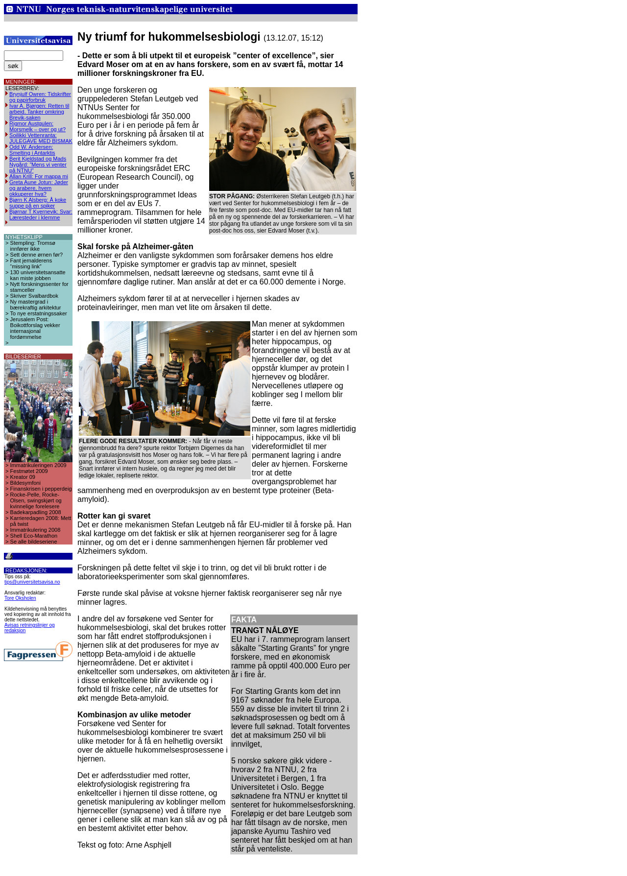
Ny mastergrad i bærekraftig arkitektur (35, 304)
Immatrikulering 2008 (35, 530)
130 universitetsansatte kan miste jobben (38, 275)
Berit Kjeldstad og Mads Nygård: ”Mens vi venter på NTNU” (38, 164)
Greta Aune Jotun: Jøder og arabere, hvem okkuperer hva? (38, 188)
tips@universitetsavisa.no (32, 582)
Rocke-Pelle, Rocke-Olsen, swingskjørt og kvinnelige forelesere (36, 500)
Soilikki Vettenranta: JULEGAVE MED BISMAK (40, 138)
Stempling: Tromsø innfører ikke (32, 246)
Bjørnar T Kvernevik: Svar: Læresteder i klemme (40, 214)
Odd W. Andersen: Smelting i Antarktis (32, 150)
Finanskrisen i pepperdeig (41, 489)
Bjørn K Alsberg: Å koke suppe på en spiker (37, 203)
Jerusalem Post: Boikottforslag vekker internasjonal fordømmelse (35, 328)
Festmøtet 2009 (29, 471)
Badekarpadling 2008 (35, 512)
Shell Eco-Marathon (34, 536)
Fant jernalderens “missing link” (31, 263)
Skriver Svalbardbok (34, 296)
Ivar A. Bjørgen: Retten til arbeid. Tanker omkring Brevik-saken (39, 111)
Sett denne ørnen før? (36, 255)
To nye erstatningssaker (38, 313)
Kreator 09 (22, 477)
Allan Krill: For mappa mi (38, 176)
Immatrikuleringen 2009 (38, 465)
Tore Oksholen (20, 598)
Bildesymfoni (25, 483)
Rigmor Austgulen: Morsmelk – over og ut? (37, 126)
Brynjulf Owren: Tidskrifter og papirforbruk (40, 97)
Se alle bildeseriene (33, 542)
